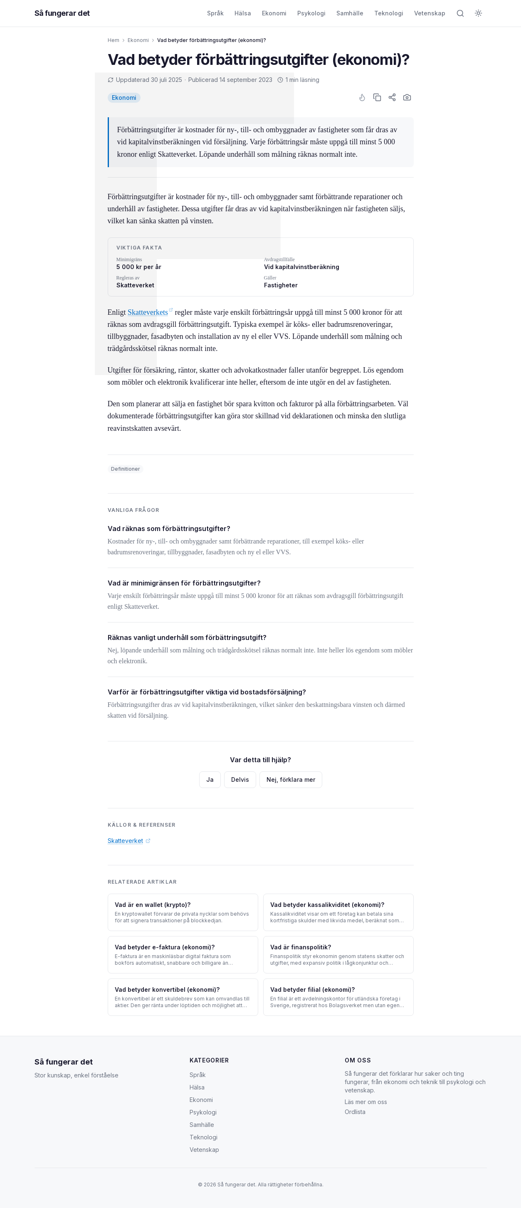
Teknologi (388, 13)
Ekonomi (274, 13)
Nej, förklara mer (291, 779)
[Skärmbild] (407, 97)
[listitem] (124, 97)
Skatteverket (129, 840)
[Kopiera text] (377, 97)
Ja (210, 779)
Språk (215, 13)
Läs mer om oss (366, 1101)
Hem (113, 40)
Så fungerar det (64, 1061)
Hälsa (243, 13)
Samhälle (349, 13)
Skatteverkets (150, 312)
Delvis (240, 779)
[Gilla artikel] (362, 97)
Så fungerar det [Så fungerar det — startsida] (62, 13)
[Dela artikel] (392, 97)
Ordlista (355, 1111)
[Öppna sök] (460, 13)
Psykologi (311, 13)
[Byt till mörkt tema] (478, 13)
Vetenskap (429, 13)
